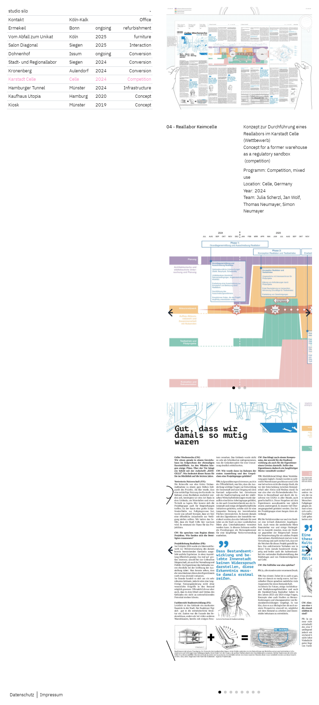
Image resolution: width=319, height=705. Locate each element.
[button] (170, 313)
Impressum (51, 695)
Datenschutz (22, 695)
